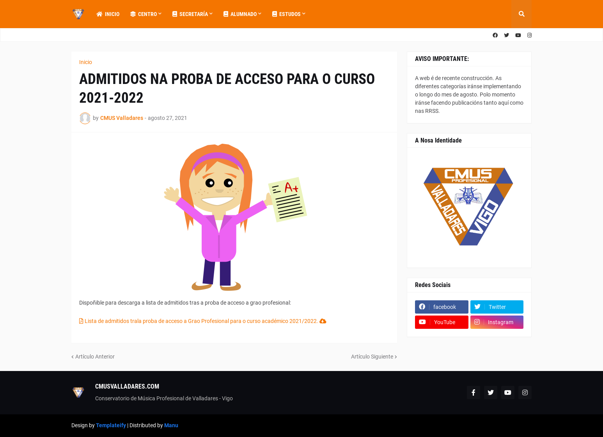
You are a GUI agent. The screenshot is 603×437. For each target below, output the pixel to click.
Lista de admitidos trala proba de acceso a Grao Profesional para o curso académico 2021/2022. (202, 321)
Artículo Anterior (95, 356)
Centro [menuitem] (143, 14)
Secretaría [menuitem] (190, 14)
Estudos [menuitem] (286, 14)
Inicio (85, 62)
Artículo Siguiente (372, 356)
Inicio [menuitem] (107, 14)
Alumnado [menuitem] (240, 14)
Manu (171, 425)
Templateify (111, 425)
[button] (521, 14)
